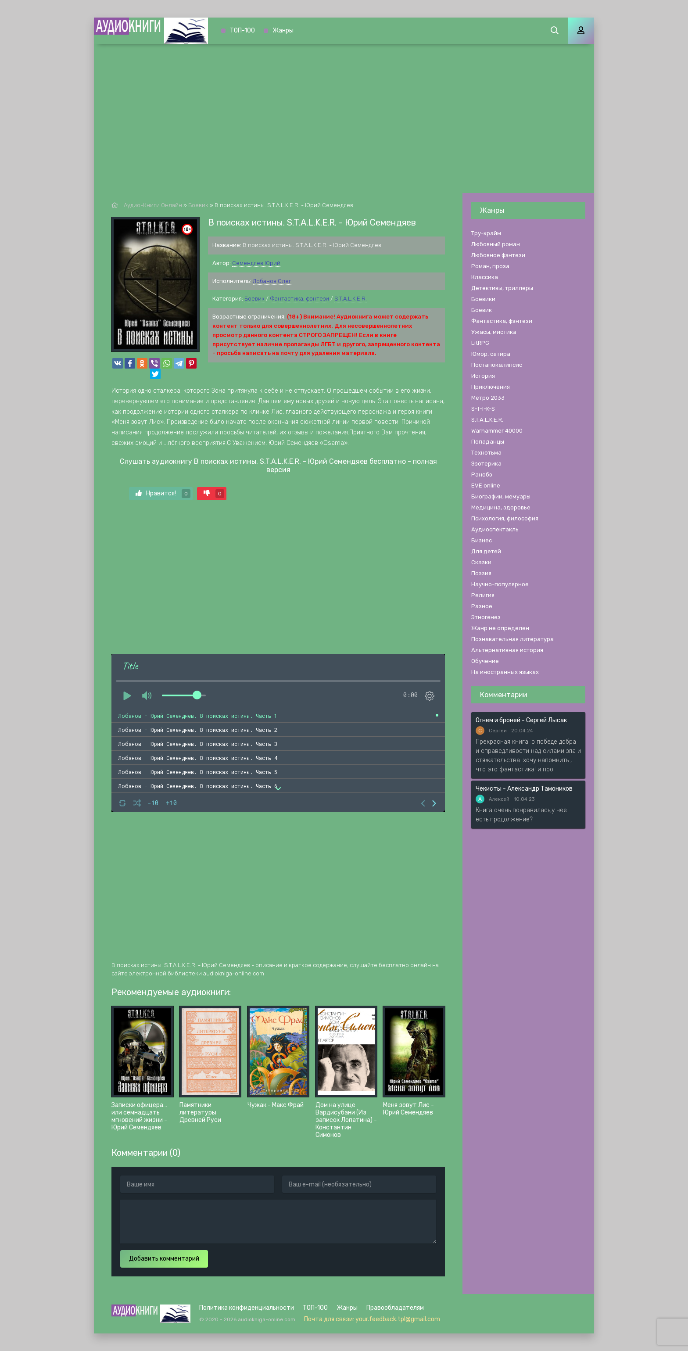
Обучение (485, 661)
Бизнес (481, 540)
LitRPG (480, 343)
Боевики (483, 299)
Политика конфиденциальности (246, 1308)
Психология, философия (504, 518)
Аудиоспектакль (495, 529)
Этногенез (486, 617)
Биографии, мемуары (500, 496)
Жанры (283, 30)
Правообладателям (395, 1308)
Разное (481, 606)
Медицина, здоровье (500, 507)
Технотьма (486, 452)
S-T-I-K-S (483, 408)
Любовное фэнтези (498, 255)
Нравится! (163, 493)
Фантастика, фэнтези (299, 298)
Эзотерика (486, 463)
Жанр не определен (500, 628)
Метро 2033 (488, 397)
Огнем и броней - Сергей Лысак (521, 720)
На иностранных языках (505, 672)
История (483, 376)
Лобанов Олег (272, 281)
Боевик (254, 298)
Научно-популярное (500, 584)
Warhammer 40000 (497, 430)
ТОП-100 (242, 30)
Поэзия (481, 573)
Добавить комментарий (164, 1258)
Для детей (486, 551)
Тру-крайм (486, 233)
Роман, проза (490, 266)
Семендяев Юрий (256, 263)
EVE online (485, 485)
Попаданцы (487, 441)
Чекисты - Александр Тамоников (524, 788)
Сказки (481, 562)
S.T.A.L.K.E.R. (350, 298)
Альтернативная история (507, 650)
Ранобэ (481, 474)
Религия (482, 595)
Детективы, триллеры (502, 288)
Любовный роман (495, 244)
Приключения (490, 386)
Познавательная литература (512, 639)
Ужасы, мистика (493, 332)
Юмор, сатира (490, 354)
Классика (484, 277)
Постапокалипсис (496, 365)
